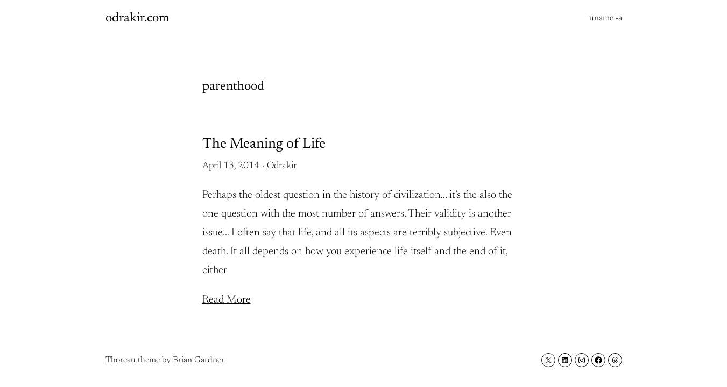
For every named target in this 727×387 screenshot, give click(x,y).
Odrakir (282, 166)
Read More (226, 300)
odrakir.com (137, 18)
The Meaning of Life (264, 144)
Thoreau (120, 360)
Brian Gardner (198, 360)
